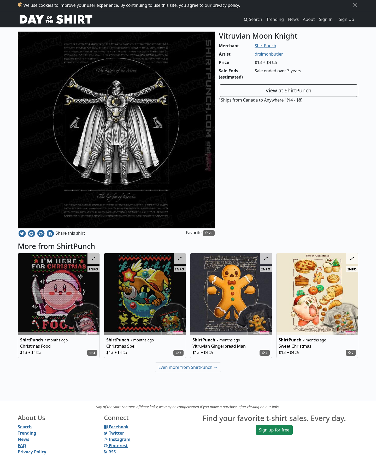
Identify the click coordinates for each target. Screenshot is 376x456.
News (293, 19)
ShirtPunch (265, 46)
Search (25, 427)
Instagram (117, 439)
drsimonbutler (269, 54)
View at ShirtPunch (288, 90)
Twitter (114, 433)
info (93, 269)
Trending (275, 19)
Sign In (326, 19)
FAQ (22, 445)
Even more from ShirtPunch (188, 367)
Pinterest (116, 445)
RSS (110, 452)
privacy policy (226, 5)
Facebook (116, 427)
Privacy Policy (32, 452)
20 (208, 233)
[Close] (355, 5)
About (309, 19)
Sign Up (346, 19)
